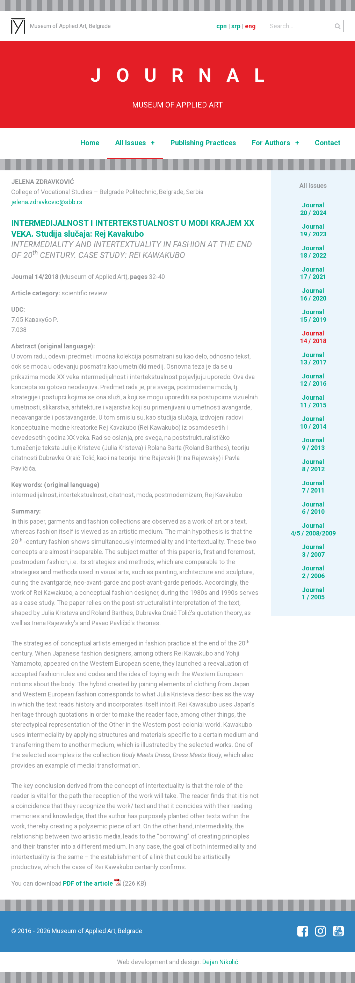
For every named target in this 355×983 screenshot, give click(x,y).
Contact (327, 143)
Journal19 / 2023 (313, 230)
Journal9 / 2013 (313, 443)
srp (235, 26)
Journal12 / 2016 (313, 379)
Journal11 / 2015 (313, 401)
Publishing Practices (203, 143)
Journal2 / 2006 (313, 571)
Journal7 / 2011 (313, 486)
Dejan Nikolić (220, 962)
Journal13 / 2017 (313, 358)
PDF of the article (92, 883)
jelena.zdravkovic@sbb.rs (46, 202)
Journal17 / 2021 (313, 273)
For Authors (275, 143)
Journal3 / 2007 (313, 550)
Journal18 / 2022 (313, 251)
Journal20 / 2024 (313, 208)
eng (250, 26)
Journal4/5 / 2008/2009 (313, 529)
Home (89, 143)
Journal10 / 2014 (313, 422)
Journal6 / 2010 (313, 508)
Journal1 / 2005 (313, 593)
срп (221, 26)
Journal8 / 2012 (313, 465)
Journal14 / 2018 (313, 337)
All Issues (135, 143)
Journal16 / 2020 (313, 294)
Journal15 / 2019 (313, 315)
